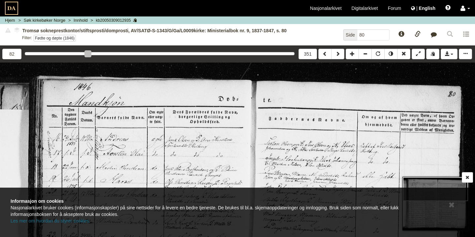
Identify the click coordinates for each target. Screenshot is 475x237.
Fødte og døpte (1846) (55, 38)
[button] (465, 8)
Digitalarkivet (365, 8)
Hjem (10, 20)
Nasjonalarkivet (326, 8)
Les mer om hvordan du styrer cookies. (50, 221)
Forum (394, 8)
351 (307, 54)
